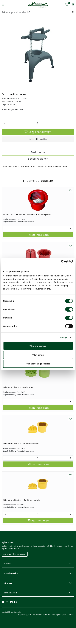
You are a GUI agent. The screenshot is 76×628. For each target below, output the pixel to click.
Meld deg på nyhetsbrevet (14, 554)
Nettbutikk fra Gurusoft (11, 612)
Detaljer (64, 337)
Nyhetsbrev (7, 542)
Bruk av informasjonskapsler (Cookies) (59, 614)
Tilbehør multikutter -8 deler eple (18, 387)
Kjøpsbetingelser (24, 614)
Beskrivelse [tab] (38, 152)
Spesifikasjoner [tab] (38, 158)
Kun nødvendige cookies (38, 364)
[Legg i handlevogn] (38, 132)
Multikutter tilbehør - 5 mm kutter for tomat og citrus (27, 214)
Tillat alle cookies (38, 346)
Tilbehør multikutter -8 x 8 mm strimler (21, 443)
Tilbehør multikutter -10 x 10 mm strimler (22, 500)
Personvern (37, 614)
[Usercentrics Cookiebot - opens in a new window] (61, 262)
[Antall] (37, 123)
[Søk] (37, 12)
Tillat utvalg (38, 355)
